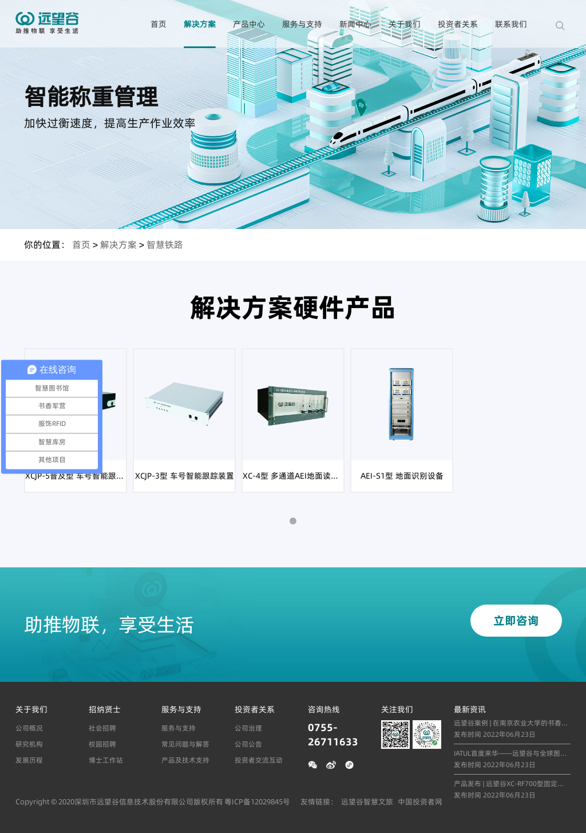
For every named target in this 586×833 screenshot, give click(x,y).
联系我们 (511, 24)
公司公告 (248, 744)
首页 (159, 24)
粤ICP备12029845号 (257, 801)
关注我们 (397, 709)
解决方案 (200, 24)
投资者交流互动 (259, 760)
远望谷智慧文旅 (367, 801)
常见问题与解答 (185, 744)
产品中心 (249, 24)
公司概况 (29, 728)
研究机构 (29, 744)
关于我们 (405, 24)
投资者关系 (458, 24)
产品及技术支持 (185, 760)
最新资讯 (470, 709)
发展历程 (29, 760)
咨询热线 (324, 709)
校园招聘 (102, 744)
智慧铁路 (164, 244)
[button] (293, 521)
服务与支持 (302, 24)
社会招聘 (102, 728)
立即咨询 (516, 620)
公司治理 (248, 728)
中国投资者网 (420, 801)
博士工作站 (106, 760)
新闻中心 (355, 24)
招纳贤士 (105, 709)
